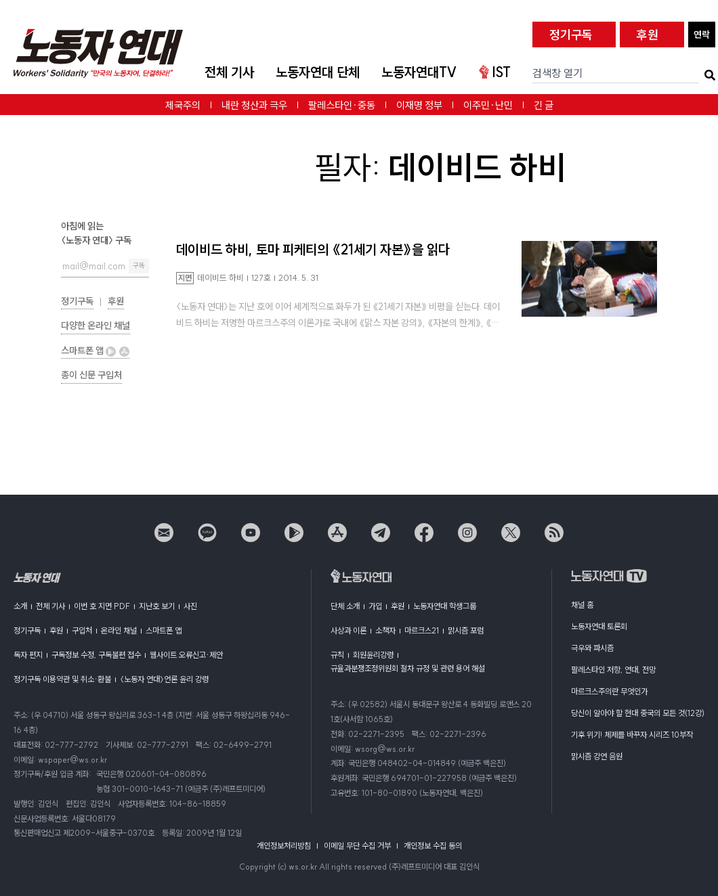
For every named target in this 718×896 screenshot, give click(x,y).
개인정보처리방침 (284, 846)
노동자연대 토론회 (599, 626)
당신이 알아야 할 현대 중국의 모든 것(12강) (637, 713)
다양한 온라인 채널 (95, 325)
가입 (375, 606)
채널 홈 (582, 605)
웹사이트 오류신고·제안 (186, 655)
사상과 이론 (348, 630)
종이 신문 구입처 (91, 375)
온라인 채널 (119, 630)
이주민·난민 (488, 105)
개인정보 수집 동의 (433, 846)
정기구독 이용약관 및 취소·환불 (62, 679)
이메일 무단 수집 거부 (357, 846)
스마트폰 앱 (95, 350)
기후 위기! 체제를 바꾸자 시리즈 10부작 (632, 735)
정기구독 (571, 35)
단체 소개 (345, 606)
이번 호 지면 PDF (102, 606)
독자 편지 (28, 655)
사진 (190, 606)
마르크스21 (421, 630)
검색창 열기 (557, 73)
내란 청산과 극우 (254, 105)
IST (495, 72)
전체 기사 (229, 72)
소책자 (385, 630)
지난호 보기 (157, 606)
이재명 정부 (419, 105)
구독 (139, 265)
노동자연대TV (419, 72)
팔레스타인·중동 (341, 105)
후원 (647, 35)
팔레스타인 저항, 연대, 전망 (613, 670)
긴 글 (543, 105)
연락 (702, 34)
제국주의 (182, 105)
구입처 (82, 630)
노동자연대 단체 (318, 72)
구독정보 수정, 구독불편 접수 (96, 655)
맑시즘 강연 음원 (596, 756)
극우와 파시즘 (592, 648)
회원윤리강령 (373, 655)
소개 (20, 606)
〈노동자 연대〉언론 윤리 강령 (164, 679)
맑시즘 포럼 (466, 630)
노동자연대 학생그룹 (444, 606)
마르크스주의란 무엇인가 (609, 691)
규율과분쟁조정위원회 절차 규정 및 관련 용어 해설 (408, 668)
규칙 (337, 655)
